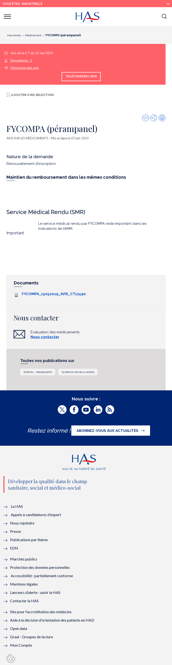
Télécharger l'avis (81, 76)
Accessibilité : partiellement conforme (42, 575)
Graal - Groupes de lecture (31, 636)
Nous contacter (45, 337)
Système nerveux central (78, 372)
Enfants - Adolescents (38, 372)
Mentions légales (24, 584)
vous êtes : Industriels (22, 3)
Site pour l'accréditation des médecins (41, 611)
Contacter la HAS (24, 600)
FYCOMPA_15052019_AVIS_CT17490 (54, 294)
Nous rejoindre (22, 523)
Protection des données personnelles (40, 567)
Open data (18, 628)
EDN (14, 548)
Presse (15, 531)
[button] (164, 16)
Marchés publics (24, 559)
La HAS (17, 506)
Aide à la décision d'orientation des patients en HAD (52, 620)
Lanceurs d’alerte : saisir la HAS (35, 592)
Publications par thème (29, 539)
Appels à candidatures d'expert (36, 514)
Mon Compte (21, 645)
